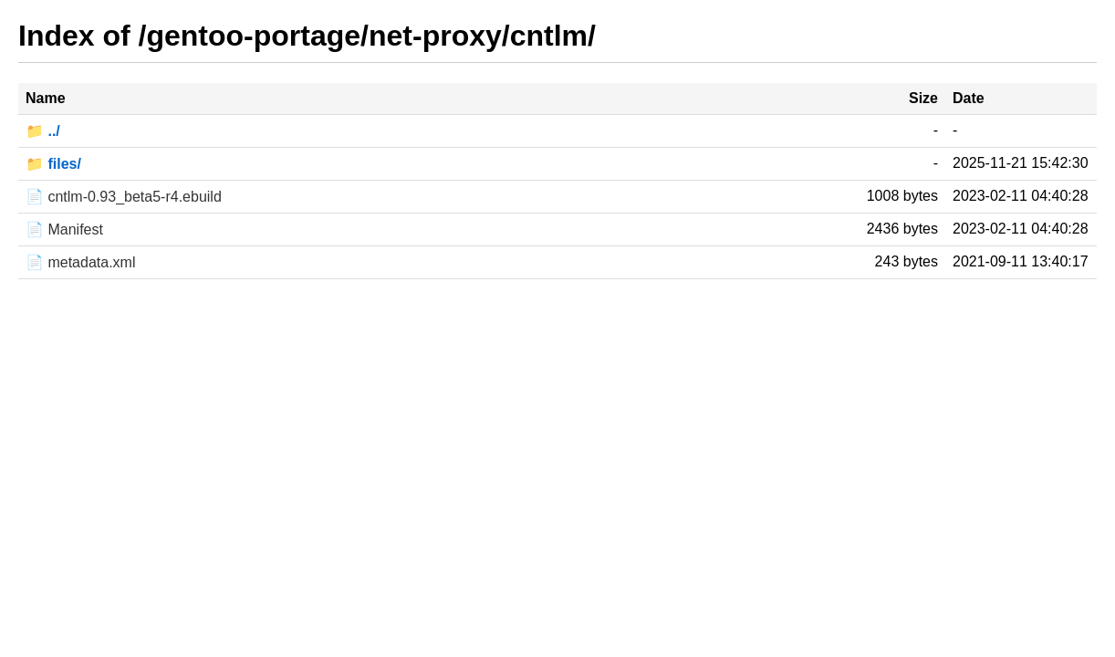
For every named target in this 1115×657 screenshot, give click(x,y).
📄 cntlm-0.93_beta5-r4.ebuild (124, 196)
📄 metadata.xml (80, 262)
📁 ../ (43, 131)
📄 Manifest (64, 229)
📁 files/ (53, 164)
